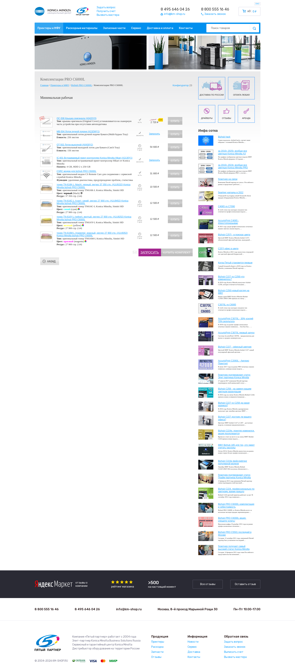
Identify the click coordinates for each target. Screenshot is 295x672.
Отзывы (156, 657)
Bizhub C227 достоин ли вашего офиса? (234, 418)
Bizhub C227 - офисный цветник (234, 347)
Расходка (157, 646)
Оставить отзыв (245, 584)
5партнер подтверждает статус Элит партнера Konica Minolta (234, 376)
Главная (44, 85)
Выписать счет (233, 652)
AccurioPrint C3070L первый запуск (236, 332)
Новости (193, 641)
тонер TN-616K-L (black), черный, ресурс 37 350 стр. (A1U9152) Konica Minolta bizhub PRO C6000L (93, 186)
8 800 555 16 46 (215, 9)
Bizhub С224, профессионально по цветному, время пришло (236, 490)
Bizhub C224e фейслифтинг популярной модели (232, 462)
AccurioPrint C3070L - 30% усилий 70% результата (235, 320)
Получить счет (106, 11)
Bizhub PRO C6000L (81, 85)
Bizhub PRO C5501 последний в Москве (234, 533)
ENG (257, 4)
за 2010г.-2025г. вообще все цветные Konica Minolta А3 (232, 152)
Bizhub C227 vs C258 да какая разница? (233, 404)
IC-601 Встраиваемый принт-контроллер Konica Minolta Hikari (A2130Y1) (94, 158)
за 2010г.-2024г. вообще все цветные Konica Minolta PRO (233, 166)
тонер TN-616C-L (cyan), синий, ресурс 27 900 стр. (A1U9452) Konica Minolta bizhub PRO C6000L (92, 202)
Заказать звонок (234, 646)
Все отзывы (207, 584)
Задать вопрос (106, 7)
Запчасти (157, 652)
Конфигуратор (181, 85)
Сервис (136, 28)
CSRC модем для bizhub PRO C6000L (76, 171)
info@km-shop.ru (129, 609)
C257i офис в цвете (228, 248)
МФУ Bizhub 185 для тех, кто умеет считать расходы (236, 446)
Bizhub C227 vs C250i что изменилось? (231, 278)
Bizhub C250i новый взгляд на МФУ (233, 292)
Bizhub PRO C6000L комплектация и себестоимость (236, 505)
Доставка (194, 652)
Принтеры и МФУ (48, 28)
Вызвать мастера (108, 15)
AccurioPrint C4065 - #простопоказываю (228, 222)
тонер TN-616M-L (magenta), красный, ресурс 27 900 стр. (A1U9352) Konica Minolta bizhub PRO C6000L (92, 234)
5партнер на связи (227, 179)
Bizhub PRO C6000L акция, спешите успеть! (232, 519)
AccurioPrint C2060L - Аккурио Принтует (233, 362)
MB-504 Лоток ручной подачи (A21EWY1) (78, 131)
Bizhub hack (224, 136)
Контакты (186, 28)
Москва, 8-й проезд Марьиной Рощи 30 (187, 609)
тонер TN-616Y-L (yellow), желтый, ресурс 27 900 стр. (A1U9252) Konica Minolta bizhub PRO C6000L (94, 218)
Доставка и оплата (160, 28)
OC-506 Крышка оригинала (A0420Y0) (77, 118)
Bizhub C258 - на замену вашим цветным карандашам (234, 390)
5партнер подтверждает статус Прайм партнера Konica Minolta (234, 476)
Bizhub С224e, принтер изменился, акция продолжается (236, 432)
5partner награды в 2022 (230, 192)
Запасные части (114, 28)
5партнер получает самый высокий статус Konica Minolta (233, 547)
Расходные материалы (81, 28)
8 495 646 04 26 (175, 9)
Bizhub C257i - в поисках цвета (234, 234)
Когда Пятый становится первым (235, 262)
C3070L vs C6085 (227, 304)
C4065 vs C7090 (226, 206)
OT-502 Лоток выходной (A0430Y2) (75, 144)
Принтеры (157, 641)
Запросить (154, 133)
